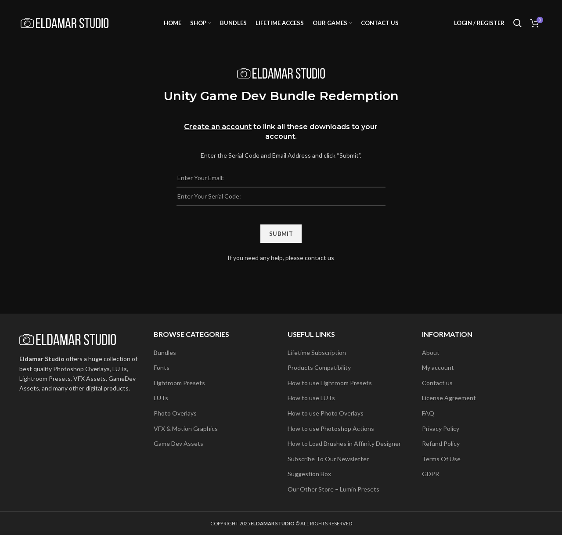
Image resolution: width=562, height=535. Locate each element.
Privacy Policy (440, 428)
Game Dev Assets (178, 443)
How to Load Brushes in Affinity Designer (344, 443)
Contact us (437, 383)
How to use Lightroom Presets (330, 383)
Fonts (161, 367)
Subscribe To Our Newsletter (328, 459)
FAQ (428, 413)
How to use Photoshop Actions (331, 428)
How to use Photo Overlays (326, 413)
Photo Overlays (175, 413)
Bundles (165, 352)
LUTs (161, 397)
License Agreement (449, 397)
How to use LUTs (311, 397)
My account (438, 367)
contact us (319, 257)
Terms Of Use (441, 459)
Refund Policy (441, 443)
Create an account (218, 127)
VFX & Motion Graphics (186, 428)
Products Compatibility (319, 367)
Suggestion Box (309, 473)
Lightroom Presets (179, 383)
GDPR (430, 473)
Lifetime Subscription (317, 352)
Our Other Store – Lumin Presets (333, 489)
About (431, 352)
